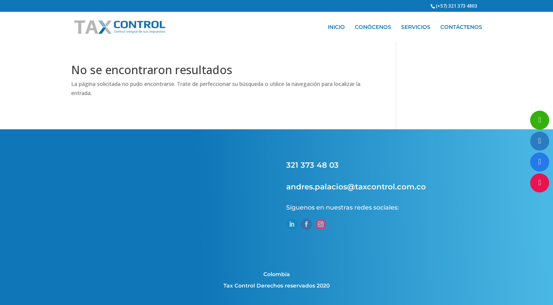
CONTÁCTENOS (461, 27)
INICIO (336, 27)
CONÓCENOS (373, 27)
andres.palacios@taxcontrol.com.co (356, 186)
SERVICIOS (415, 27)
